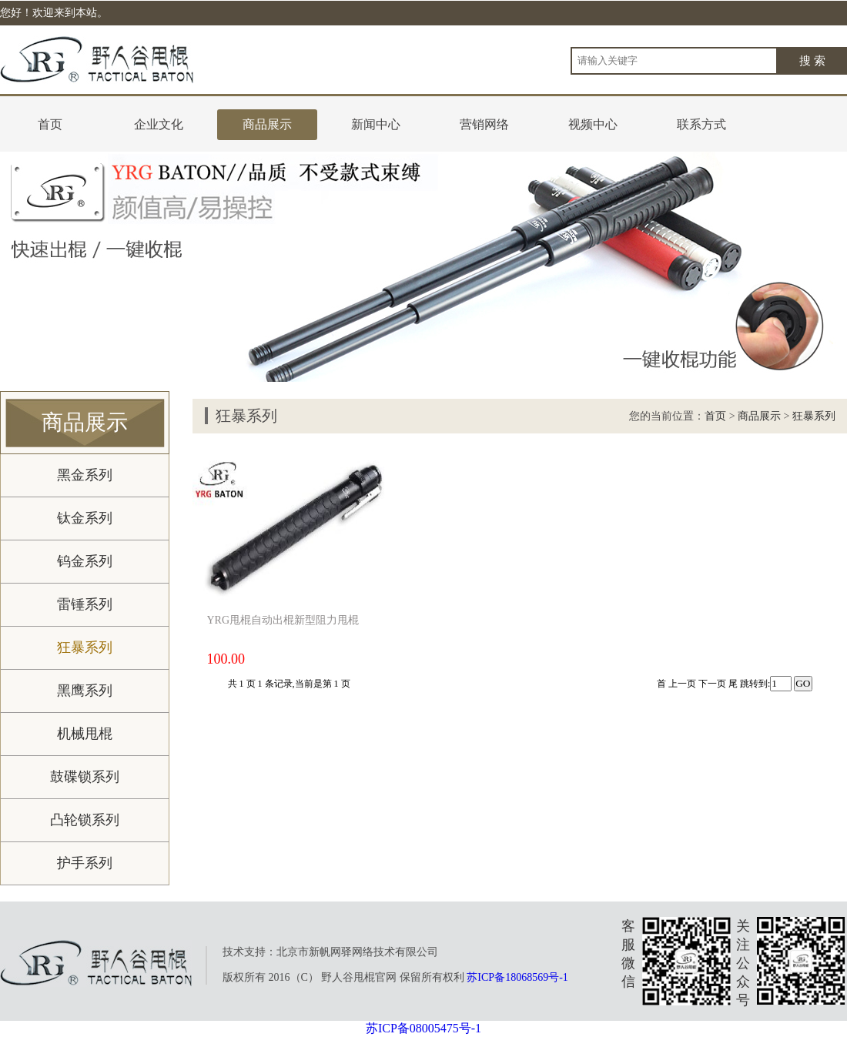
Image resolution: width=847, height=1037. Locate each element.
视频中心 (593, 124)
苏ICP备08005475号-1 (423, 1028)
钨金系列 (84, 561)
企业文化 (158, 124)
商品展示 (267, 124)
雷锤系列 (84, 604)
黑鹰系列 (84, 690)
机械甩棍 (84, 733)
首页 (50, 124)
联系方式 (701, 124)
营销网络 (484, 124)
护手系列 (84, 863)
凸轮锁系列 (84, 820)
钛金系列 (84, 518)
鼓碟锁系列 (84, 776)
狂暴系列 (84, 647)
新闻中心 (375, 124)
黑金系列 (84, 475)
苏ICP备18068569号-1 (517, 977)
